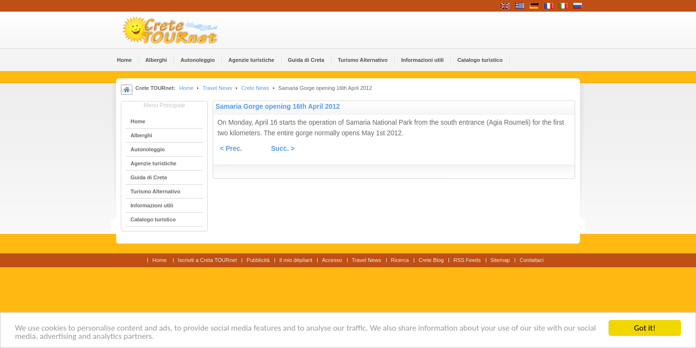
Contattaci (532, 260)
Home (186, 88)
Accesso (332, 260)
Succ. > (283, 148)
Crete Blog (431, 260)
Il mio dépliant (295, 260)
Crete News (255, 88)
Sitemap (500, 260)
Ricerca (400, 260)
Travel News (217, 88)
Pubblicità (258, 260)
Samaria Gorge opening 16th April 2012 (278, 106)
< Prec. (231, 148)
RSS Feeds (466, 260)
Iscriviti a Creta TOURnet (207, 260)
